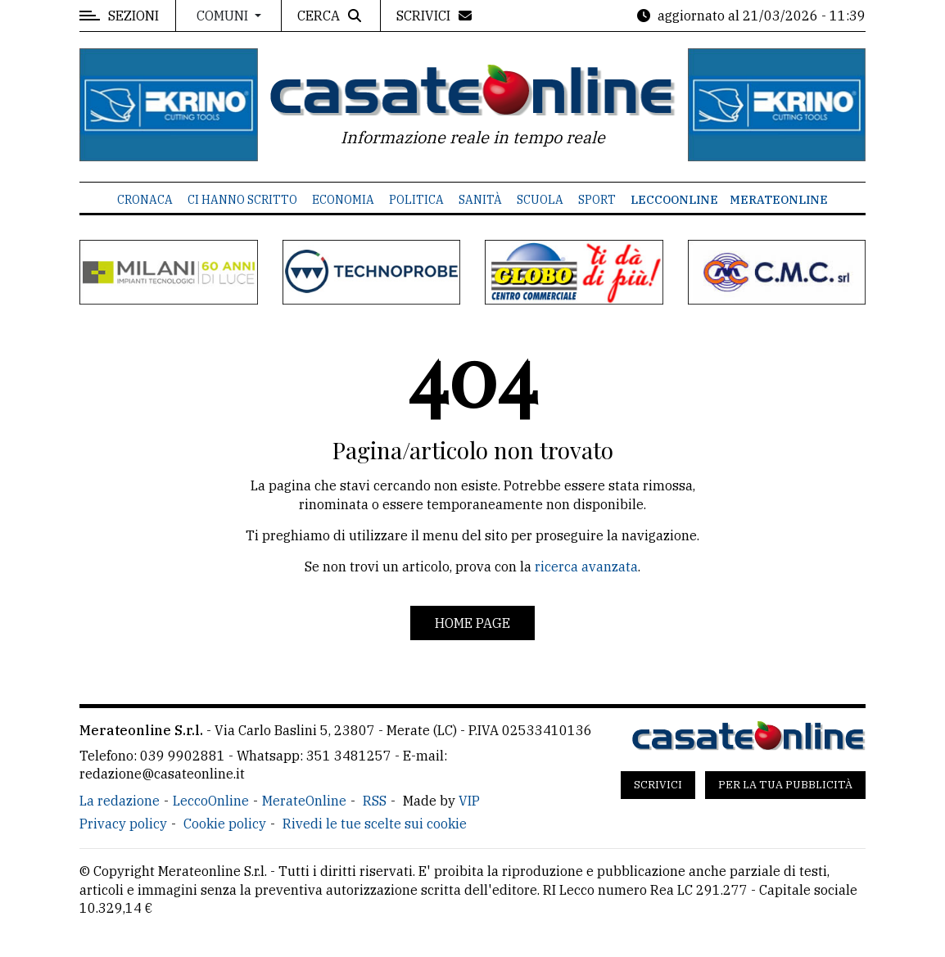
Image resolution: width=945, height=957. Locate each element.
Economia (343, 199)
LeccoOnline (674, 199)
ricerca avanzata (586, 566)
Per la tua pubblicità (785, 785)
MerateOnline (779, 199)
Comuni (224, 15)
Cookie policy (224, 823)
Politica (416, 199)
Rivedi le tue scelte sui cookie (375, 823)
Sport (597, 199)
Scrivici (658, 785)
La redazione (119, 800)
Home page (472, 623)
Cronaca (145, 199)
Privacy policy (123, 823)
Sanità (480, 199)
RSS (375, 800)
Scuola (540, 199)
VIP (469, 800)
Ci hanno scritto (242, 199)
